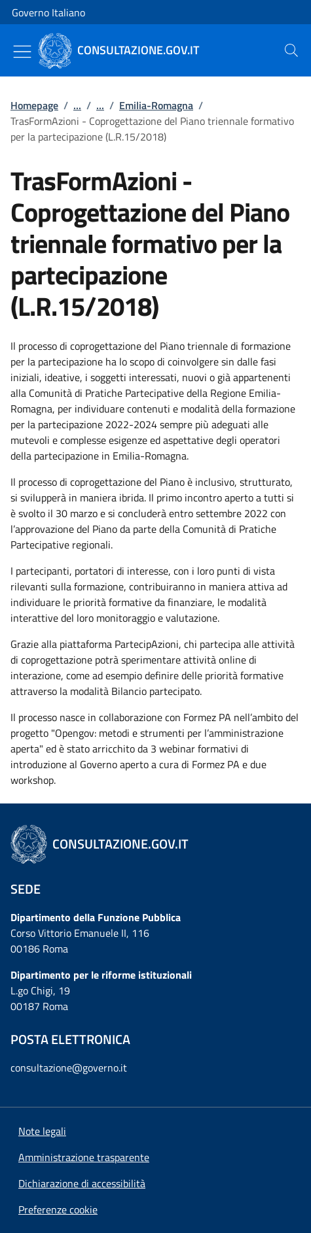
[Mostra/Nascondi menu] (22, 51)
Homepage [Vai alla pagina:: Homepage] (34, 105)
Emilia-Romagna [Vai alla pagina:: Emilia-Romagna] (156, 105)
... (77, 105)
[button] (58, 1209)
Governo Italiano (48, 12)
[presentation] (291, 50)
